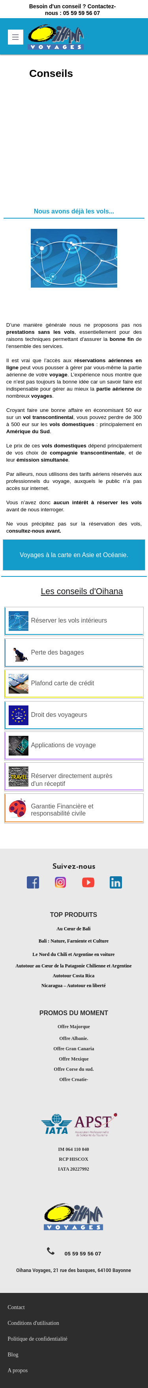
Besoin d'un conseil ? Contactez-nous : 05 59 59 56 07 (72, 9)
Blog (12, 1355)
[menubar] (74, 1339)
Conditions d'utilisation (33, 1323)
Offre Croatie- (73, 1079)
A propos (17, 1370)
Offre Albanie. (73, 1038)
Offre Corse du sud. (74, 1069)
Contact (16, 1307)
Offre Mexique (73, 1059)
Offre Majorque (74, 1026)
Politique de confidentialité (38, 1339)
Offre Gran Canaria (73, 1048)
